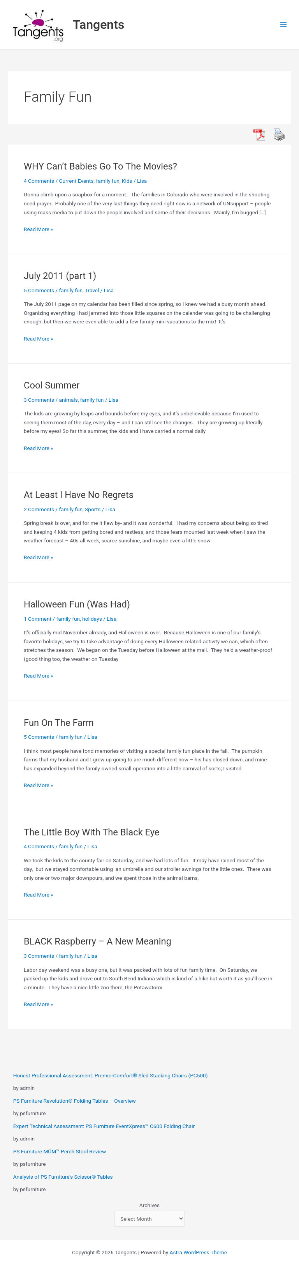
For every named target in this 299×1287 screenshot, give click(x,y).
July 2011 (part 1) (60, 275)
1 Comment (37, 619)
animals (68, 400)
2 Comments (39, 509)
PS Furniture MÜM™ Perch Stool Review (59, 1151)
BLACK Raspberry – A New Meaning (97, 941)
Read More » (38, 229)
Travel (92, 290)
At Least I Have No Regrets (79, 494)
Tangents (99, 24)
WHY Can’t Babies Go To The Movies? (100, 166)
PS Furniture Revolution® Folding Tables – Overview (74, 1101)
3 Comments (39, 400)
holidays (92, 619)
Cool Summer (51, 385)
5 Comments (39, 290)
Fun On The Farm (59, 722)
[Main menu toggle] (284, 25)
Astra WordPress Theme (198, 1252)
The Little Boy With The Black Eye (91, 832)
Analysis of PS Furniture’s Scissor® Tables (63, 1177)
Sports (92, 509)
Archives (149, 1205)
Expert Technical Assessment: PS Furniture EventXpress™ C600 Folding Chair (104, 1126)
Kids (127, 181)
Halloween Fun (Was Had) (77, 604)
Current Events (76, 181)
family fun (108, 181)
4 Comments (39, 181)
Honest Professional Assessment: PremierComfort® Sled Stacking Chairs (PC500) (110, 1075)
